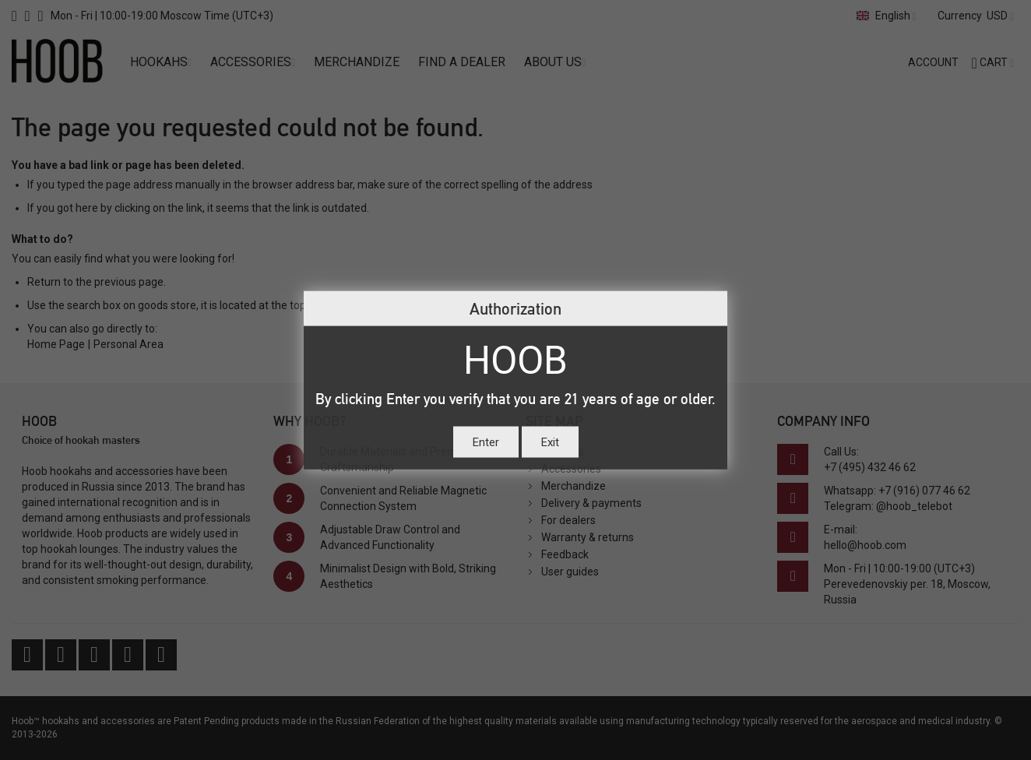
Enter (486, 442)
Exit (550, 442)
